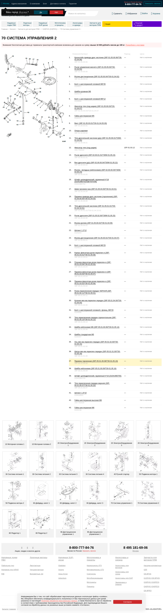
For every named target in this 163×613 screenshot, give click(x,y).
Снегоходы (91, 574)
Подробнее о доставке (135, 45)
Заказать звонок (89, 551)
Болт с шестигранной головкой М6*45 (90, 84)
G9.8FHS (147, 574)
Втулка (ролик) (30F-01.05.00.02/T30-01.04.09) (93, 223)
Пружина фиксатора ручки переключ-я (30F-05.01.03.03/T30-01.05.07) (92, 273)
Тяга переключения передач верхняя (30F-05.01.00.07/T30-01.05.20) (92, 384)
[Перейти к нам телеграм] (27, 548)
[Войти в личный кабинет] (144, 12)
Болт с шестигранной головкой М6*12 (90, 99)
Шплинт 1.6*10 (80, 393)
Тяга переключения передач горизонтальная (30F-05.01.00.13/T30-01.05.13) (95, 318)
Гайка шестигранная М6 (84, 408)
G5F (145, 570)
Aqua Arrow (62, 574)
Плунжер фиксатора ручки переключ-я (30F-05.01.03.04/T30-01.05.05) (92, 263)
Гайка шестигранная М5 (84, 116)
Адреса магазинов (19, 4)
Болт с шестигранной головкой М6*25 (90, 245)
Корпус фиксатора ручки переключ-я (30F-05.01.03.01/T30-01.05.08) (92, 254)
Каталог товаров (9, 609)
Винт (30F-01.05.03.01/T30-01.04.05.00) (90, 123)
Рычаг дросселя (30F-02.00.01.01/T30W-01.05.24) (94, 155)
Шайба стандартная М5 (84, 334)
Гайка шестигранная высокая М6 (88, 400)
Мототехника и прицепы (94, 558)
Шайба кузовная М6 (82, 91)
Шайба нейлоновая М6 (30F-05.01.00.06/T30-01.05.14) (96, 327)
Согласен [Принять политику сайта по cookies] (127, 602)
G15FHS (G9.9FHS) (152, 578)
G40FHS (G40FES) (151, 586)
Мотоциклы (91, 582)
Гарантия (73, 4)
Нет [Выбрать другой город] (56, 9)
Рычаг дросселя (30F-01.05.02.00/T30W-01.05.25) (94, 216)
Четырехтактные (37, 570)
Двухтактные (35, 566)
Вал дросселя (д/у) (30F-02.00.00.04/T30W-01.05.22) (96, 163)
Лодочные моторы (38, 557)
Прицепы (90, 586)
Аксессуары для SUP (124, 578)
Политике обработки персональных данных (59, 601)
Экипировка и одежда (121, 583)
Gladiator (62, 566)
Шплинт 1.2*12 (80, 230)
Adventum (62, 578)
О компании (35, 4)
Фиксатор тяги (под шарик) (85, 148)
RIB (2, 574)
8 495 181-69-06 (135, 547)
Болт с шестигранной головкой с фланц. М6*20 (94, 310)
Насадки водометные (152, 566)
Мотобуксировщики (95, 578)
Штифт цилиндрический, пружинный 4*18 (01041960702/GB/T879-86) (91, 180)
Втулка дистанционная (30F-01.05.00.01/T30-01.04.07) (96, 238)
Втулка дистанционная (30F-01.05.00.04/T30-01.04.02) (96, 76)
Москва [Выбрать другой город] (23, 9)
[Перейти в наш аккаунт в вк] (22, 548)
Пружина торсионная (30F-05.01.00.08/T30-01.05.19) (96, 361)
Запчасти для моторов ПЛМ (150, 558)
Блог (45, 4)
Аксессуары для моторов (122, 567)
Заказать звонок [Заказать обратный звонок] (152, 3)
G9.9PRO (147, 591)
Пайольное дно (7, 566)
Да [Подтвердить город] (41, 9)
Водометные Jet (36, 574)
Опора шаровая (81, 131)
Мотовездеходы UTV (95, 570)
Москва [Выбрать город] (135, 551)
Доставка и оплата (58, 4)
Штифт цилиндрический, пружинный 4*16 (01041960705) (97, 376)
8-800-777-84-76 (133, 4)
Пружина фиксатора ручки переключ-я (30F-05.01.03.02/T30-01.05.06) (92, 282)
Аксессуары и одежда (121, 558)
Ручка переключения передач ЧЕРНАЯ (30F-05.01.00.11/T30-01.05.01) (93, 292)
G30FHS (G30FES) (151, 582)
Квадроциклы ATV (94, 566)
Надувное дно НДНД (10, 570)
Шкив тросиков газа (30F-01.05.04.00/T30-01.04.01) (95, 189)
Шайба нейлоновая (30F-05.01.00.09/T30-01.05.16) (95, 368)
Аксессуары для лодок (122, 573)
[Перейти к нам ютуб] (33, 548)
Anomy (61, 570)
